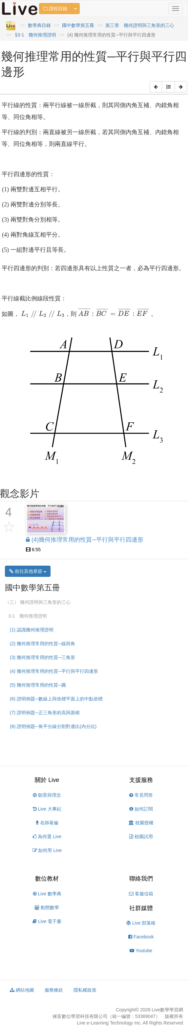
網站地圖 (22, 990)
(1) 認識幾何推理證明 (31, 629)
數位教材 (47, 878)
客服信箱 (141, 893)
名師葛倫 (47, 822)
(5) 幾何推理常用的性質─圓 (38, 685)
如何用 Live (47, 850)
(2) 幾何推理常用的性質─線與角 (42, 643)
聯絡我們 (141, 878)
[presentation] (42, 314)
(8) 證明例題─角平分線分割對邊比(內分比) (53, 726)
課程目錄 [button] (55, 8)
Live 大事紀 (47, 809)
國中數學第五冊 (78, 25)
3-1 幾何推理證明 (27, 616)
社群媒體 (141, 908)
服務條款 (54, 990)
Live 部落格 (141, 923)
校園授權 (141, 822)
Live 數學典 (47, 893)
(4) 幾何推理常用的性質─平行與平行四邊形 (54, 671)
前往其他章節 (27, 571)
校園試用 (141, 836)
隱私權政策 (84, 990)
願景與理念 (47, 795)
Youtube (141, 950)
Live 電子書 (46, 921)
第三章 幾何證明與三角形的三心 (139, 25)
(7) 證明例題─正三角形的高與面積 (45, 712)
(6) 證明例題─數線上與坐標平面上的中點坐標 (56, 698)
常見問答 (141, 795)
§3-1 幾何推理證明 (35, 34)
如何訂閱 (141, 809)
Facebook (141, 936)
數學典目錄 (39, 25)
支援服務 (141, 780)
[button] (156, 86)
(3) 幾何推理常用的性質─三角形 (42, 657)
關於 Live (47, 780)
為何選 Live (47, 836)
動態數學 (47, 907)
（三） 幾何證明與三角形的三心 (38, 602)
